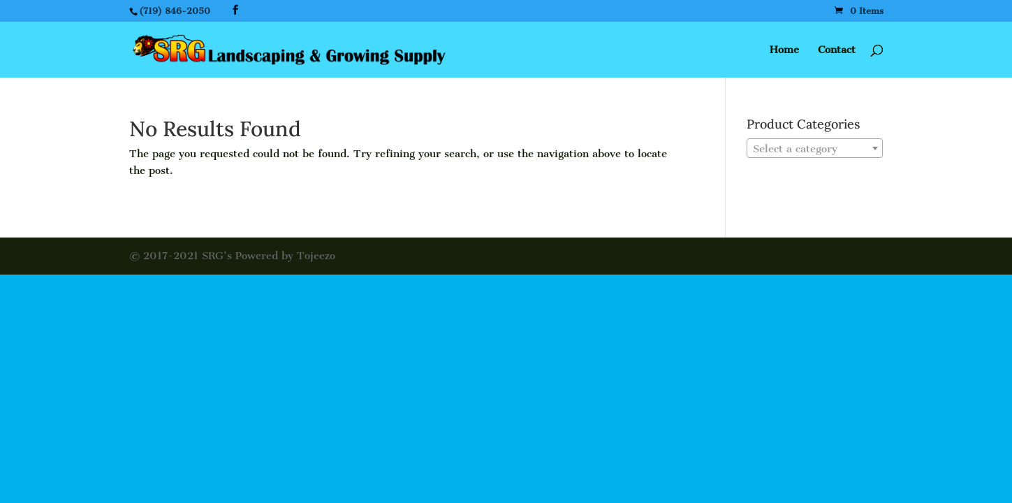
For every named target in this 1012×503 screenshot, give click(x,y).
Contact (837, 50)
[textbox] (814, 149)
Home (784, 50)
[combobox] (815, 148)
